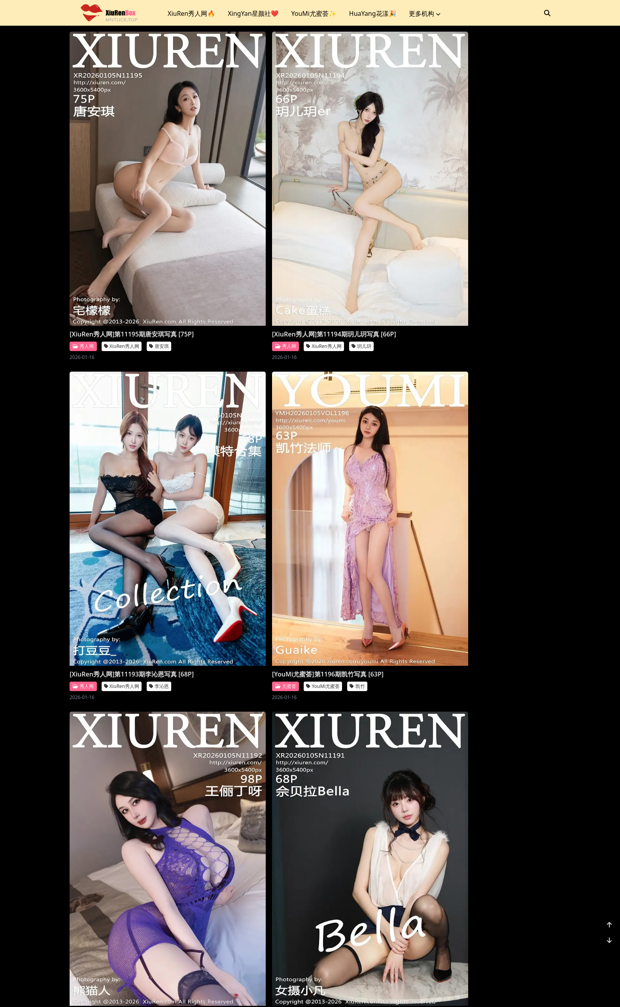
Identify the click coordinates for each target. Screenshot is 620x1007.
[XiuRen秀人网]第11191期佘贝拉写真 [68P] (245, 445)
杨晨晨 (281, 690)
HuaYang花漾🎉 (373, 13)
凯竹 (519, 225)
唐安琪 (159, 234)
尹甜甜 (402, 462)
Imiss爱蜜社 (120, 681)
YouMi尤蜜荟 (486, 225)
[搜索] (547, 13)
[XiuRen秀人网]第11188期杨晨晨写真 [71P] (245, 673)
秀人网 (83, 233)
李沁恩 (402, 234)
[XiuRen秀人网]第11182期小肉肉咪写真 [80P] (491, 901)
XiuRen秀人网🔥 (191, 13)
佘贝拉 (281, 462)
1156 (526, 950)
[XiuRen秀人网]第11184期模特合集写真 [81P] (248, 901)
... (508, 950)
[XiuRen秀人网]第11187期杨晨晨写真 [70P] (366, 673)
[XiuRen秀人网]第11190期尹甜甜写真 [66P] (366, 445)
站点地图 (332, 991)
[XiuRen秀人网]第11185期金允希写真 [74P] (123, 901)
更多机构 (424, 13)
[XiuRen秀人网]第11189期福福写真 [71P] (485, 445)
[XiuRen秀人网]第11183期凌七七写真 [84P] (366, 901)
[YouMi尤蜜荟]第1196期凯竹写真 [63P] (490, 213)
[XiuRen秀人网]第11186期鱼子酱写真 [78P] (488, 673)
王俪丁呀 (161, 462)
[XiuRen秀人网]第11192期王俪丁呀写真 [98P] (126, 445)
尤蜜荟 (448, 225)
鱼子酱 (524, 690)
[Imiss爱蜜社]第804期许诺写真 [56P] (122, 669)
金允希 (159, 917)
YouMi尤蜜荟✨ (313, 13)
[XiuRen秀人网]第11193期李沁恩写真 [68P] (366, 217)
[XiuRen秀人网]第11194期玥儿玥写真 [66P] (245, 217)
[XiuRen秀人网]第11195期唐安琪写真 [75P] (123, 217)
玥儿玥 (281, 234)
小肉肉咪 (526, 917)
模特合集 (283, 917)
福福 (521, 462)
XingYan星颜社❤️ (253, 13)
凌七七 (402, 917)
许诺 (153, 681)
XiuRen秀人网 (121, 234)
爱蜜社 (83, 681)
